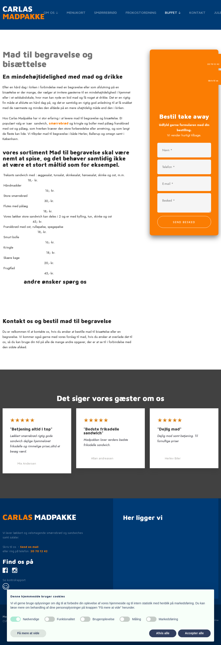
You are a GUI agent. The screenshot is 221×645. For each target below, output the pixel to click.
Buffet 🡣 (173, 12)
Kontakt (197, 12)
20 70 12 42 (38, 551)
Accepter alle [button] (194, 633)
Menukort (76, 12)
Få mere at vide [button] (28, 633)
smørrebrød (58, 123)
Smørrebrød (105, 12)
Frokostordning (141, 12)
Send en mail (29, 547)
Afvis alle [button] (162, 633)
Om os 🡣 (51, 12)
